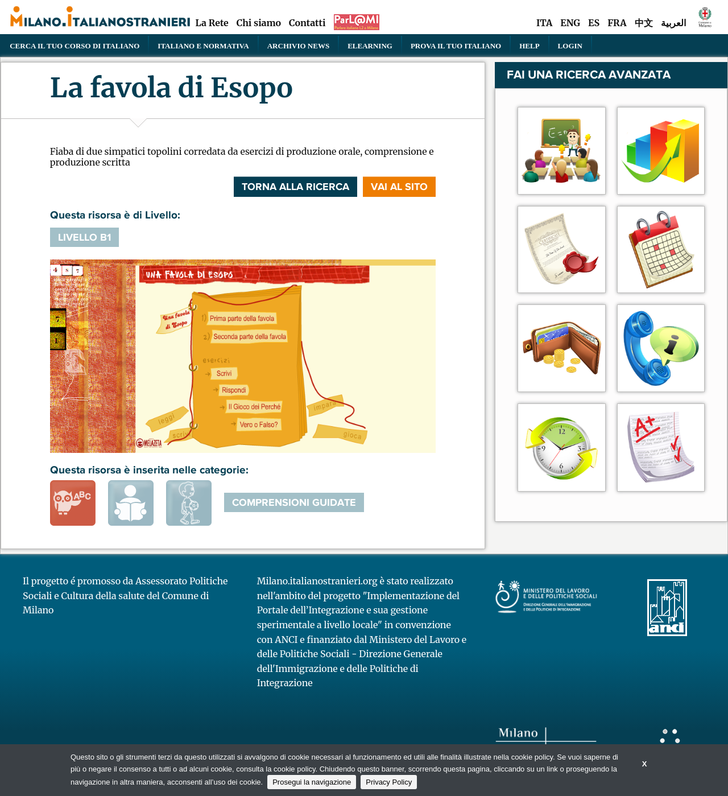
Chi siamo (259, 22)
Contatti (307, 22)
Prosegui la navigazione (311, 782)
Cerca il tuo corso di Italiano (74, 46)
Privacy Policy (389, 782)
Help (529, 46)
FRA (616, 22)
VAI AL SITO (399, 186)
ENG (570, 22)
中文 (644, 22)
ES (593, 22)
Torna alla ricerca (295, 186)
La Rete (211, 22)
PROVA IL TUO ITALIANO (456, 46)
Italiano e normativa (203, 46)
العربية (673, 22)
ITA (544, 22)
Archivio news (298, 46)
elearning (370, 46)
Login (570, 46)
